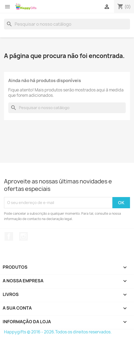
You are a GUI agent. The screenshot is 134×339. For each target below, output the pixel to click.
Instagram (23, 236)
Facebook (9, 236)
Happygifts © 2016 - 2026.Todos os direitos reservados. (58, 332)
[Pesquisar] (67, 24)
